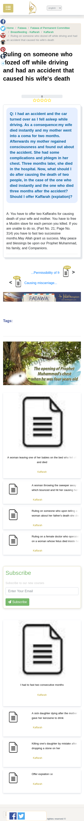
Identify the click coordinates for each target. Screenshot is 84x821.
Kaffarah (49, 32)
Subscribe (18, 573)
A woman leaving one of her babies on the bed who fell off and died (42, 460)
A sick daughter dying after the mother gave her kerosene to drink (54, 716)
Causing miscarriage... (35, 283)
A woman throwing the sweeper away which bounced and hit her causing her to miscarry (56, 490)
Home (10, 28)
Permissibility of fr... (51, 273)
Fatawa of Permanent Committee (50, 28)
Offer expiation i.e (42, 774)
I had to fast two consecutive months (42, 684)
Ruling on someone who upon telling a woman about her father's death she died (56, 513)
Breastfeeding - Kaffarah (25, 32)
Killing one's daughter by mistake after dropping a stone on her (54, 746)
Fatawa (22, 28)
